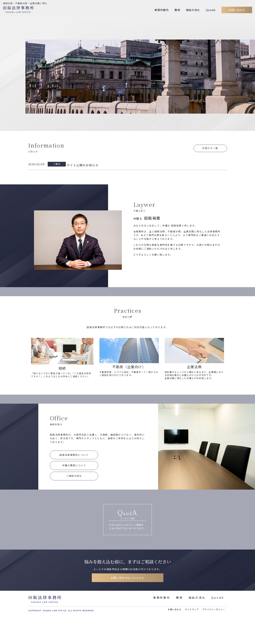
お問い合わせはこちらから (127, 578)
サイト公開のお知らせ (82, 165)
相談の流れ (193, 10)
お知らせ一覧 (210, 148)
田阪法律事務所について (74, 455)
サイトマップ (192, 609)
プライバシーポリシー (213, 609)
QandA (211, 10)
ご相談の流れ (74, 475)
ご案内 (57, 163)
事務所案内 (162, 10)
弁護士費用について (74, 465)
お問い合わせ (236, 10)
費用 (177, 10)
